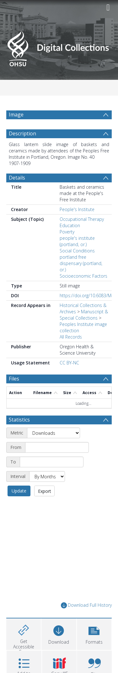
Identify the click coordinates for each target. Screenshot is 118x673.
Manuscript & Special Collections (84, 330)
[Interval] (47, 491)
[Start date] (57, 462)
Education (70, 241)
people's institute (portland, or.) (77, 256)
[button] (94, 649)
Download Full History (86, 620)
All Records (71, 352)
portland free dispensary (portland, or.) (81, 278)
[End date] (51, 477)
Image (16, 114)
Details (17, 192)
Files (14, 393)
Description (22, 148)
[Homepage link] (59, 46)
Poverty (67, 247)
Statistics (19, 434)
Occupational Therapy (82, 234)
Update (19, 506)
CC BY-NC (69, 378)
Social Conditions (77, 266)
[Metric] (53, 448)
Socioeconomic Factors (83, 291)
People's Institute (77, 224)
